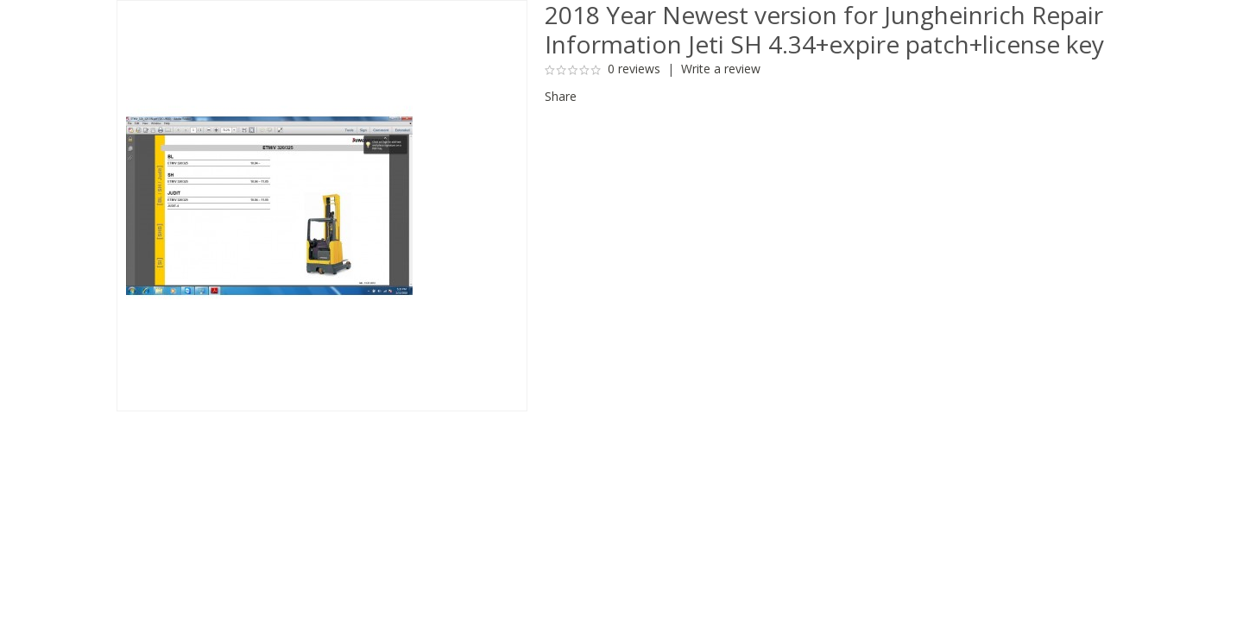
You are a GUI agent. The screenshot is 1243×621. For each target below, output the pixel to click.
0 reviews (634, 68)
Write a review (720, 68)
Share (561, 96)
